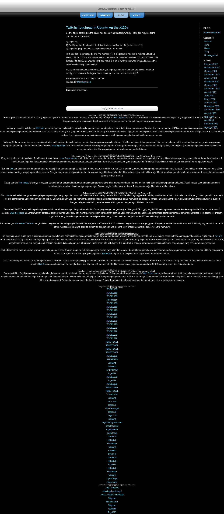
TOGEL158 (112, 289)
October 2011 (210, 71)
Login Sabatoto (112, 487)
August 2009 (210, 113)
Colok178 (112, 436)
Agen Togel (112, 478)
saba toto (112, 401)
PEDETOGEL (112, 342)
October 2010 (210, 85)
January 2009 (210, 127)
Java (206, 45)
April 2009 (209, 120)
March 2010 (209, 99)
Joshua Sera (118, 109)
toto (11, 169)
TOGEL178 (112, 310)
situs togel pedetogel (112, 491)
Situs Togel (112, 482)
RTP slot (40, 128)
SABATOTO (112, 359)
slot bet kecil (112, 502)
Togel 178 (112, 415)
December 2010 (211, 81)
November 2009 (211, 106)
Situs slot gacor (17, 213)
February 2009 (211, 123)
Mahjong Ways (58, 145)
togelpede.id (112, 429)
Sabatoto (112, 363)
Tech (206, 52)
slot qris (218, 236)
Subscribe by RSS (212, 32)
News (207, 48)
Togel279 (112, 373)
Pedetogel (112, 443)
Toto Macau (112, 300)
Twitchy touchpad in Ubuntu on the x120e (97, 27)
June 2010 (209, 95)
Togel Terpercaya (150, 273)
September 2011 (212, 74)
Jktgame (112, 498)
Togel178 (112, 405)
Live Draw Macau (69, 158)
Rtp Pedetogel (112, 408)
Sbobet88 (106, 253)
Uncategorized (84, 82)
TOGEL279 (112, 328)
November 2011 (211, 67)
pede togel (112, 433)
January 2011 (210, 78)
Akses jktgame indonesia (112, 494)
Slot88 (41, 264)
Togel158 (112, 454)
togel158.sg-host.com (112, 422)
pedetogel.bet (112, 426)
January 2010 (210, 102)
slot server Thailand (24, 223)
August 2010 (210, 92)
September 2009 (212, 109)
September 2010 (212, 88)
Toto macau (23, 183)
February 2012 (211, 64)
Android (208, 41)
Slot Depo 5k (120, 117)
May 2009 (209, 116)
